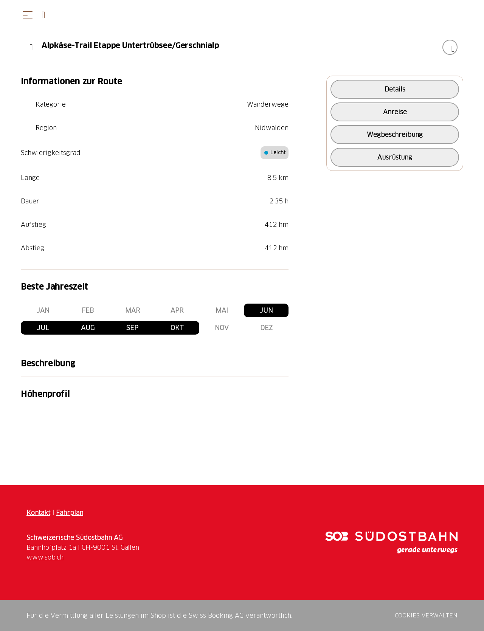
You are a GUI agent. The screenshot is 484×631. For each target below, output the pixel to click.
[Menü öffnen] (28, 15)
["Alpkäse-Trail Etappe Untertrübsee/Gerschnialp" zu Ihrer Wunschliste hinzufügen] (450, 47)
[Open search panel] (46, 15)
